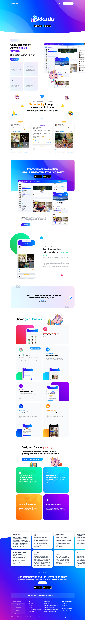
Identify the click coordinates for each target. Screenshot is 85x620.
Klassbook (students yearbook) (51, 609)
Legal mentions (40, 616)
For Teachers (14, 40)
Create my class (14, 59)
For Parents (23, 40)
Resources (64, 605)
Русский (71, 617)
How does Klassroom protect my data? (42, 595)
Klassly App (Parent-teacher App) (51, 605)
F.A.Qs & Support (32, 611)
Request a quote (45, 3)
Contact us (64, 603)
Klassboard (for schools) (49, 607)
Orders (12, 617)
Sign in (59, 3)
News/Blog (38, 3)
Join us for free (42, 582)
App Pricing (46, 603)
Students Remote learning (50, 611)
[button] (70, 297)
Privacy (30, 605)
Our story (23, 3)
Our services (30, 3)
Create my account (68, 3)
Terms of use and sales (31, 616)
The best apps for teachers (35, 609)
